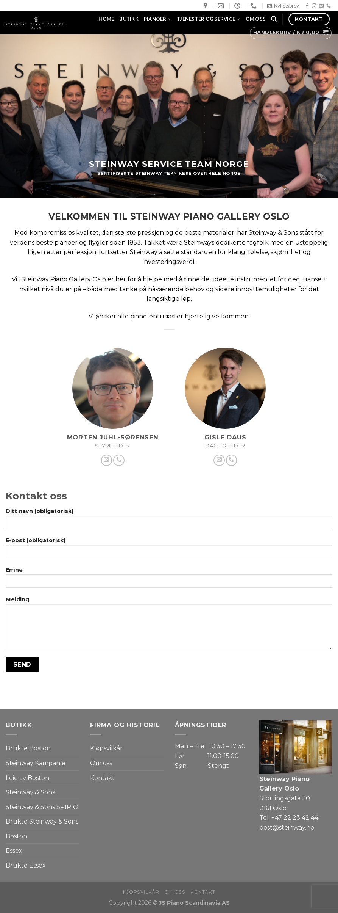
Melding (169, 625)
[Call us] (328, 6)
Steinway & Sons (30, 792)
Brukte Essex (26, 865)
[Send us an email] (321, 6)
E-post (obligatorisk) (169, 550)
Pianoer (157, 19)
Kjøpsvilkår (106, 748)
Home (106, 19)
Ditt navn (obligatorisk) (169, 521)
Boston (16, 836)
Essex (14, 850)
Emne (169, 579)
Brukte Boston (28, 748)
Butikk (129, 19)
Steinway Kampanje (35, 763)
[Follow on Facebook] (307, 6)
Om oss (256, 19)
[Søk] (274, 19)
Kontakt (102, 777)
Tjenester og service (208, 19)
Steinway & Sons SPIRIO (42, 807)
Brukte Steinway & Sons (42, 821)
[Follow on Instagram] (314, 6)
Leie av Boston (27, 777)
